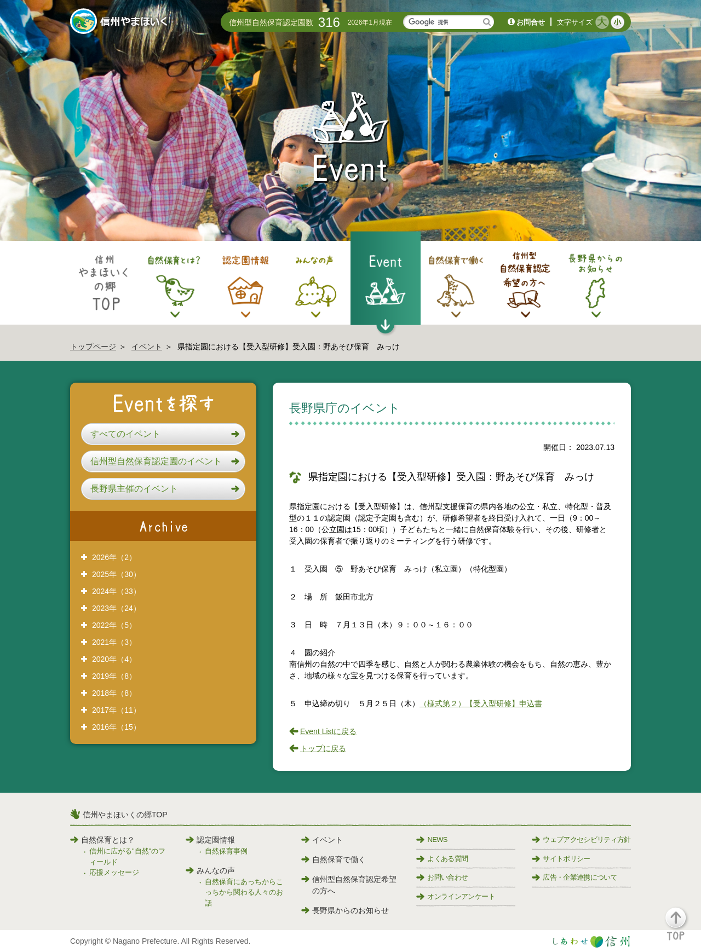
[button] (163, 434)
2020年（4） (114, 659)
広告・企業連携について (574, 877)
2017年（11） (116, 710)
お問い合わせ (442, 877)
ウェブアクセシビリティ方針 (581, 839)
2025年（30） (116, 574)
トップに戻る (323, 748)
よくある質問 (442, 859)
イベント (146, 346)
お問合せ (530, 22)
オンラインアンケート (455, 896)
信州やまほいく (120, 22)
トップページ (93, 346)
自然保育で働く (333, 859)
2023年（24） (116, 608)
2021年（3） (114, 642)
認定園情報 (210, 839)
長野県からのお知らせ (345, 910)
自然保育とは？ (102, 839)
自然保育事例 (226, 851)
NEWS (431, 839)
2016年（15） (116, 727)
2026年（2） (114, 557)
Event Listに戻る (328, 731)
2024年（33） (116, 591)
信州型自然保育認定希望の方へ (349, 885)
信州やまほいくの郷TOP (125, 814)
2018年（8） (114, 693)
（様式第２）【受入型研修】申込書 (481, 703)
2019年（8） (114, 676)
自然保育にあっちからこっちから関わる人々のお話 (244, 892)
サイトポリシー (561, 859)
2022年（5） (114, 625)
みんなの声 (210, 870)
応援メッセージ (114, 872)
